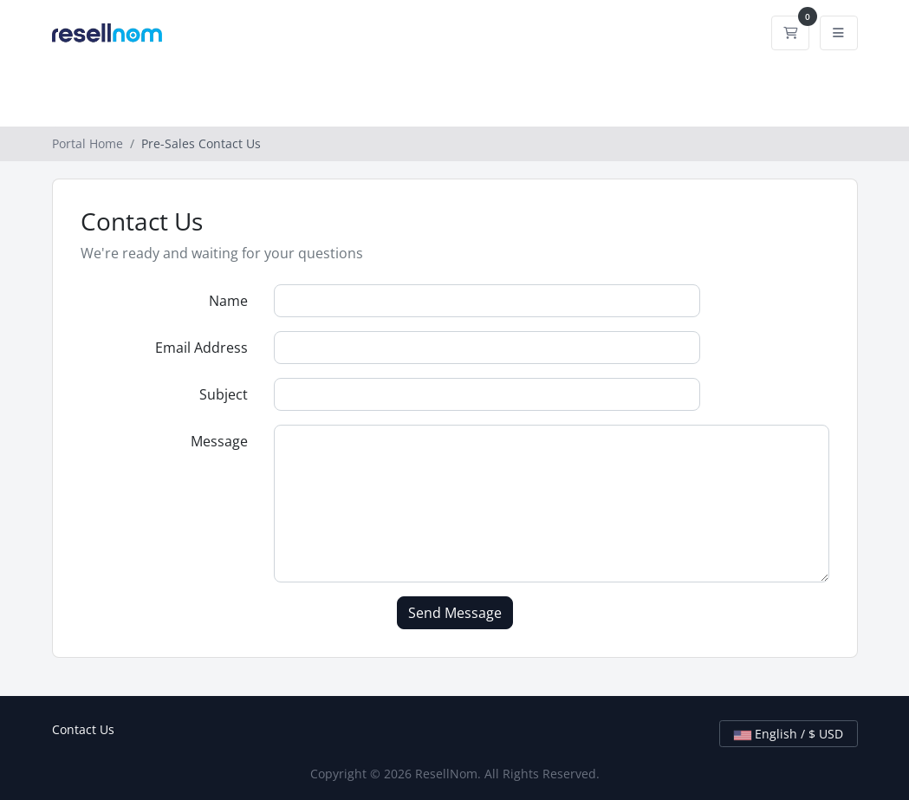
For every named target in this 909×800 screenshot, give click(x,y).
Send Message (455, 612)
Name (228, 300)
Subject (223, 394)
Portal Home (87, 143)
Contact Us (83, 729)
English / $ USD (788, 733)
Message (219, 441)
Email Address (201, 347)
